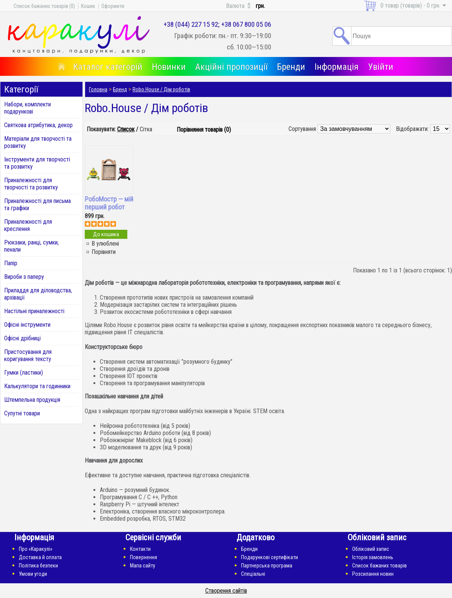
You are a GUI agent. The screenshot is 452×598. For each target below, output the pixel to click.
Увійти (380, 66)
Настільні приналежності (34, 311)
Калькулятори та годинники (37, 386)
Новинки (169, 66)
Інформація (337, 66)
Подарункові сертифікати (269, 557)
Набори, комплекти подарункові (27, 108)
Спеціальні (253, 574)
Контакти (140, 549)
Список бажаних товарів (379, 566)
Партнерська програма (266, 566)
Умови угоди (33, 574)
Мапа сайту (142, 566)
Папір (10, 263)
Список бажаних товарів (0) (44, 6)
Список (125, 129)
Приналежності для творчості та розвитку (31, 184)
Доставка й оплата (40, 557)
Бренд (120, 89)
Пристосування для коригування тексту (28, 355)
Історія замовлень (372, 557)
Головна (98, 89)
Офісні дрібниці (22, 338)
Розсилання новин (373, 574)
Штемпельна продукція (32, 399)
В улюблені (105, 243)
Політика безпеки (38, 566)
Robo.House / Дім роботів (161, 89)
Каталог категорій (107, 66)
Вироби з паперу (24, 276)
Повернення (143, 557)
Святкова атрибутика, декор (38, 125)
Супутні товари (22, 413)
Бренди (291, 66)
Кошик (88, 6)
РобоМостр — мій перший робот (109, 203)
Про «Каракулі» (35, 549)
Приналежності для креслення (28, 225)
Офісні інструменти (27, 324)
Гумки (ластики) (23, 372)
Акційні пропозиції (231, 66)
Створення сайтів (226, 590)
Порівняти (104, 251)
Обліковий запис (370, 549)
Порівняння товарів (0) (204, 129)
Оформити (112, 6)
